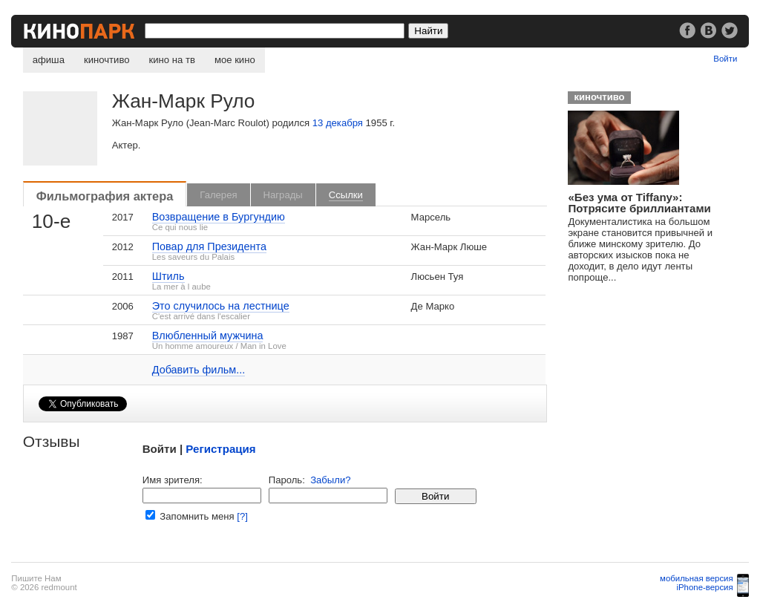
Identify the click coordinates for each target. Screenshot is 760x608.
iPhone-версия (704, 587)
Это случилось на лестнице (220, 306)
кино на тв (172, 59)
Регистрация (220, 448)
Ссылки (346, 194)
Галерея (218, 194)
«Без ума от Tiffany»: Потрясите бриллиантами (639, 203)
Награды (283, 194)
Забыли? (330, 480)
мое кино (234, 59)
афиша (49, 59)
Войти (725, 58)
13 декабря (337, 122)
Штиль (168, 276)
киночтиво (107, 59)
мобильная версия (696, 578)
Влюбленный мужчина (207, 335)
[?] (242, 516)
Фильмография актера (105, 196)
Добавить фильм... (199, 370)
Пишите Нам (36, 578)
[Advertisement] (661, 387)
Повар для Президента (209, 246)
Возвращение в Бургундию (218, 217)
